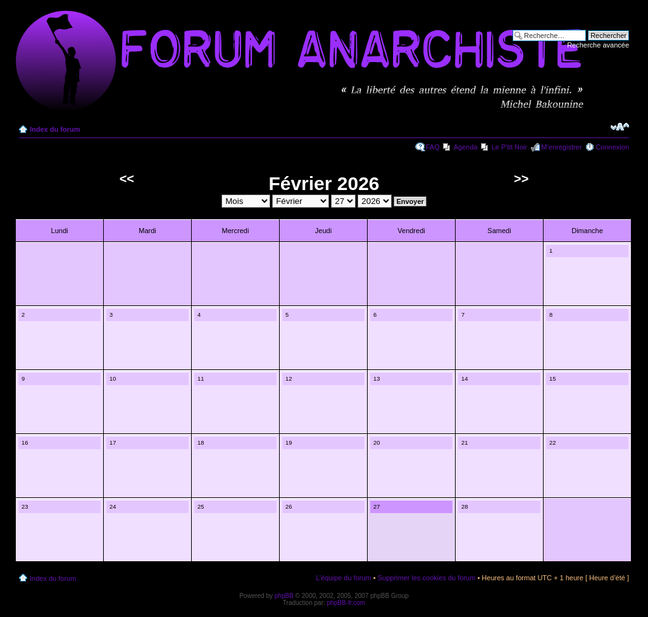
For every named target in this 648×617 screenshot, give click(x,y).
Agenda (466, 147)
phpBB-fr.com (346, 602)
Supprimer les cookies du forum (427, 578)
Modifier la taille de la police (620, 126)
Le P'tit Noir (510, 147)
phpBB (284, 595)
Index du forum (55, 129)
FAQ (433, 147)
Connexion (612, 147)
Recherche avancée (598, 45)
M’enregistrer (561, 147)
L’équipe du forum (343, 578)
